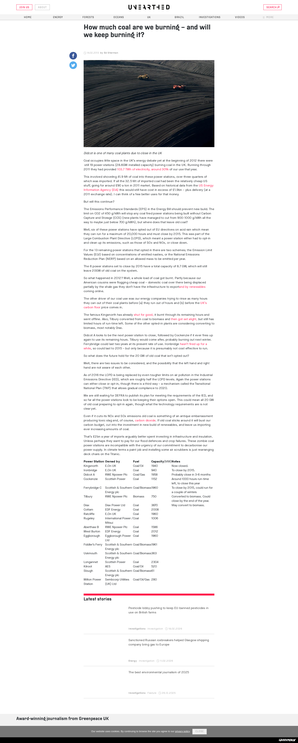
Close (199, 731)
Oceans (118, 17)
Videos (240, 17)
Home (28, 17)
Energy (58, 17)
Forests (88, 17)
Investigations (209, 17)
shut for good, (144, 315)
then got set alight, (184, 319)
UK (149, 17)
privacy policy (182, 731)
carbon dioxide (145, 420)
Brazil (179, 17)
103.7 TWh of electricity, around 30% (143, 169)
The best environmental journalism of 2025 (158, 672)
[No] (293, 731)
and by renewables (192, 287)
